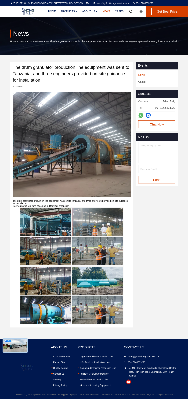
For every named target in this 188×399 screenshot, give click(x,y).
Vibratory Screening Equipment (95, 385)
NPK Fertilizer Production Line (95, 362)
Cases (119, 11)
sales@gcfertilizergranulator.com (111, 3)
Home (52, 11)
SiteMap (57, 379)
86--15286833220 (143, 3)
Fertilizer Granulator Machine (94, 373)
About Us (90, 11)
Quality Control (60, 368)
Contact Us (58, 373)
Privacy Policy (60, 385)
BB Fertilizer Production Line (94, 379)
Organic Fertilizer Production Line (96, 356)
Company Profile (61, 356)
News (106, 11)
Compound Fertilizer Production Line (98, 368)
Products (69, 11)
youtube (128, 382)
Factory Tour (59, 362)
